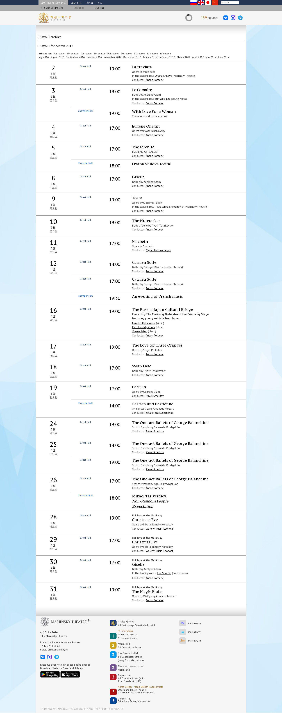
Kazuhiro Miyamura (143, 327)
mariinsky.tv (183, 632)
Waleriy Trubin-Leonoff (159, 528)
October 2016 (94, 57)
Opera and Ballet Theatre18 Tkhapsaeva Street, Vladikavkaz (137, 691)
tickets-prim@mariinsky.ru (54, 649)
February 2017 (167, 57)
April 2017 (198, 57)
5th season (59, 53)
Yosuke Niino (139, 331)
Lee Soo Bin (164, 573)
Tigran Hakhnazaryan (158, 250)
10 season (126, 53)
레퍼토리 (79, 7)
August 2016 (57, 57)
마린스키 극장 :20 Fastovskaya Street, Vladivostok (134, 623)
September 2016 (75, 57)
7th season (86, 53)
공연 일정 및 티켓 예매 (53, 2)
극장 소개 (75, 2)
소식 (100, 2)
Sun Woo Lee (162, 98)
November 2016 (113, 57)
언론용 (89, 2)
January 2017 (150, 57)
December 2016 (132, 57)
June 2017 (223, 57)
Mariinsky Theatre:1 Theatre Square (127, 636)
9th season (113, 53)
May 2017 (211, 57)
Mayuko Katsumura (143, 323)
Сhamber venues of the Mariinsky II (130, 667)
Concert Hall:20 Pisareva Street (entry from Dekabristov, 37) (131, 678)
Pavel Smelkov (155, 396)
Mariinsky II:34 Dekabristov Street (130, 645)
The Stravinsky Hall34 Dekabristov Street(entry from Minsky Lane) (131, 657)
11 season (139, 53)
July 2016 (43, 57)
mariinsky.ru (183, 623)
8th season (100, 53)
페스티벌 (99, 7)
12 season (152, 53)
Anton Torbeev (154, 80)
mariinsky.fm (183, 640)
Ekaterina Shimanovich (170, 206)
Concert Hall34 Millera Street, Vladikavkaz (134, 700)
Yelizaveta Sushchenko (159, 412)
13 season (165, 53)
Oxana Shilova (163, 75)
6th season (73, 53)
